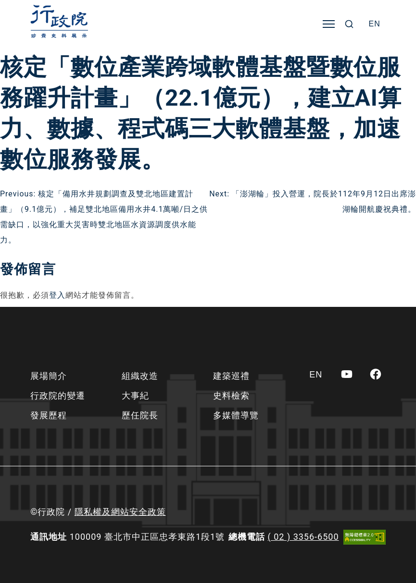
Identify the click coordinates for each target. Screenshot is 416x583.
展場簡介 (48, 376)
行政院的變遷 (57, 395)
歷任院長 (140, 415)
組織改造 (140, 376)
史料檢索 (231, 395)
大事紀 (135, 395)
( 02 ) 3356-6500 (303, 537)
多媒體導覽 (236, 415)
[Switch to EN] (374, 24)
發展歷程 (48, 415)
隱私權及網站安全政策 (120, 512)
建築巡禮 (231, 376)
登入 (57, 295)
